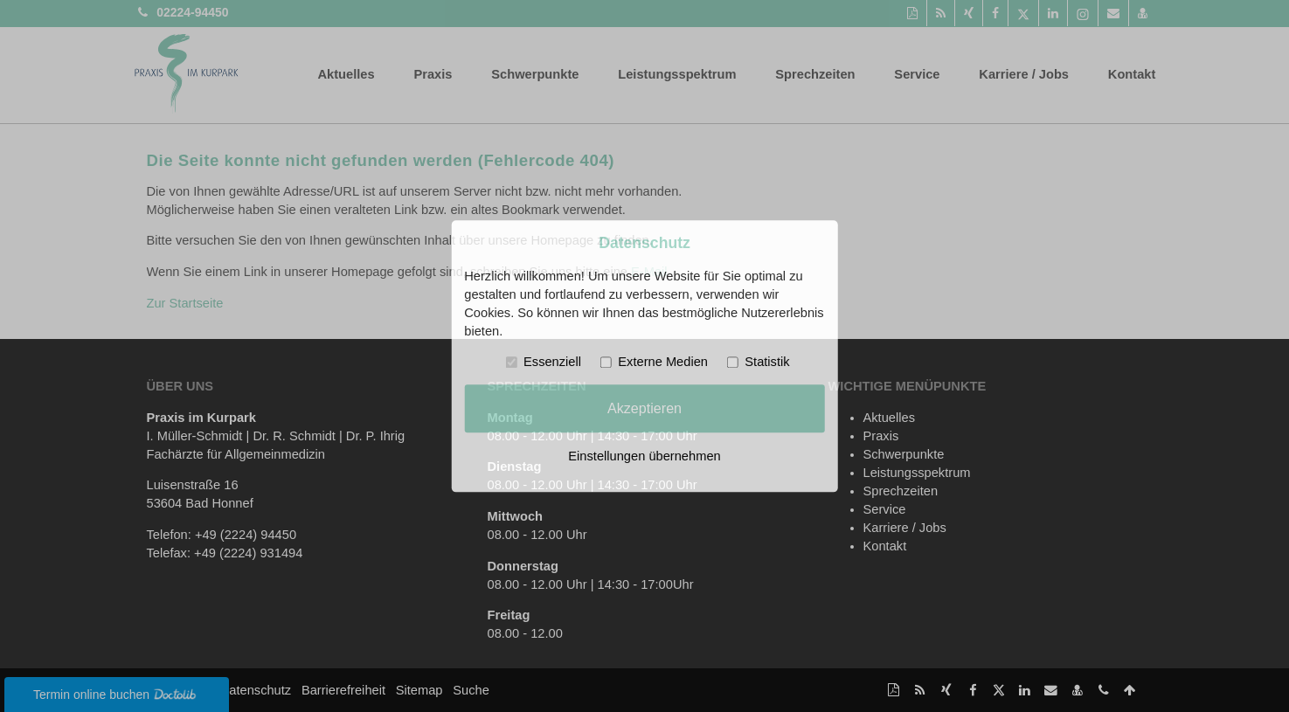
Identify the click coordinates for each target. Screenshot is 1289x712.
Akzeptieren (644, 408)
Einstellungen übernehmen (644, 456)
